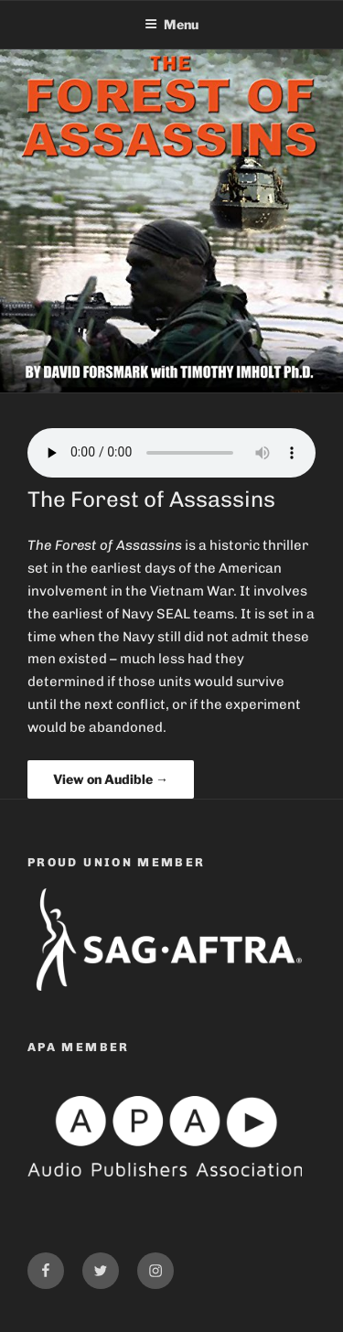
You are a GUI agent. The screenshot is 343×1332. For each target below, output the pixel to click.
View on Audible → (110, 779)
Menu (171, 24)
